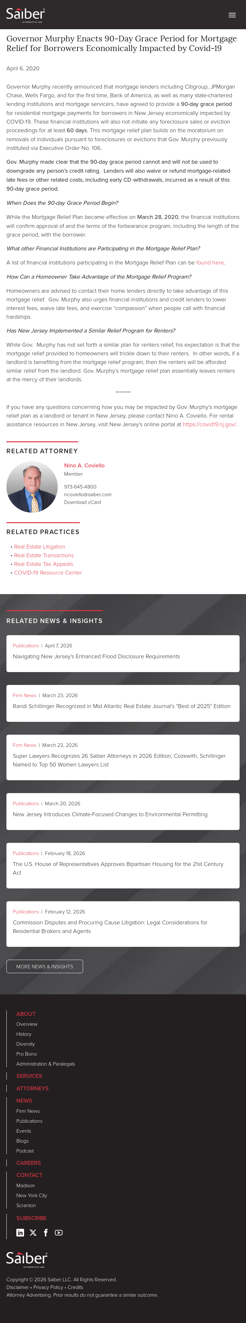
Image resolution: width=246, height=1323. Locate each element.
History (23, 1033)
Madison (25, 1185)
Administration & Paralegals (45, 1063)
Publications (26, 645)
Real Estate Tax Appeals (43, 563)
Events (23, 1130)
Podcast (25, 1150)
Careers (28, 1163)
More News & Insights (44, 966)
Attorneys (32, 1088)
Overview (27, 1023)
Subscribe (31, 1218)
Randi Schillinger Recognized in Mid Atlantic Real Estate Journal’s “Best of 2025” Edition (122, 706)
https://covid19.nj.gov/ (209, 424)
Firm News (24, 695)
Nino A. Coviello (84, 465)
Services (29, 1076)
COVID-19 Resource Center (48, 572)
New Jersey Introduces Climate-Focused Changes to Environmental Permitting (110, 814)
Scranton (26, 1205)
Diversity (25, 1043)
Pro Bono (26, 1053)
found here (210, 262)
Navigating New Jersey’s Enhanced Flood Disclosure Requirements (96, 656)
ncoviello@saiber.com (88, 494)
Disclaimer (17, 1287)
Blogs (22, 1140)
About (26, 1014)
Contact (29, 1175)
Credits (75, 1287)
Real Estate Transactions (44, 555)
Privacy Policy (48, 1287)
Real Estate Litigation (39, 546)
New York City (31, 1195)
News (24, 1100)
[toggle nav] (232, 14)
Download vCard (82, 502)
